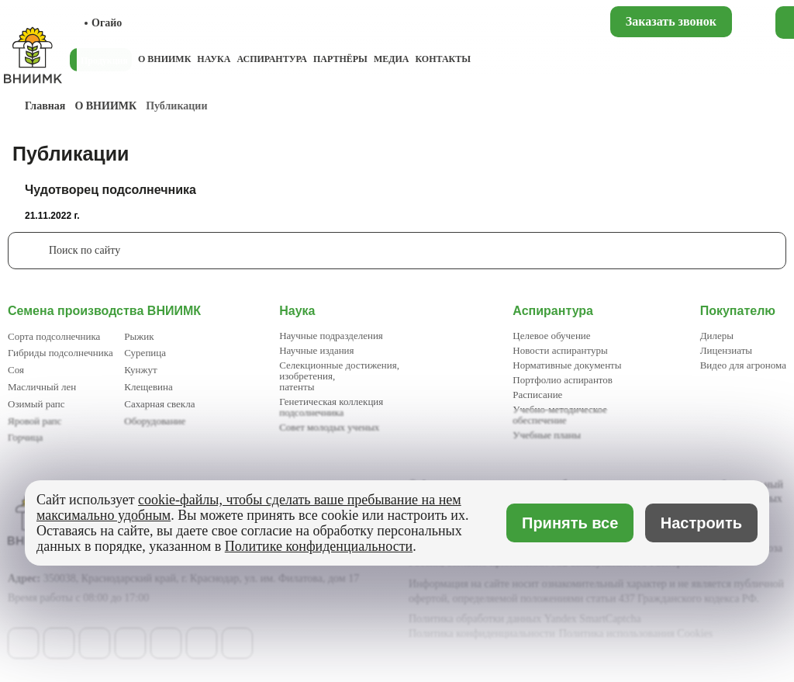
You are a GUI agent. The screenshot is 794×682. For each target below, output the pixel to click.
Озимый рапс (36, 404)
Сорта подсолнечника (54, 336)
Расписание (537, 394)
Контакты (443, 59)
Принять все (570, 522)
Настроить (701, 522)
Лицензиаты (726, 350)
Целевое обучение (551, 335)
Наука (213, 59)
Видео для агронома (743, 365)
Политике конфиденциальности (319, 546)
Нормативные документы (567, 365)
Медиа (391, 59)
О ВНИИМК (164, 59)
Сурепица (145, 352)
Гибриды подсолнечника (60, 352)
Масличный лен (42, 387)
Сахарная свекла (159, 404)
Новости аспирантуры (560, 350)
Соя (16, 370)
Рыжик (139, 336)
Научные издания (316, 350)
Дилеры (717, 335)
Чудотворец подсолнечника (110, 189)
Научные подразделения (331, 335)
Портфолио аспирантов (563, 380)
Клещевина (148, 387)
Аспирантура (271, 59)
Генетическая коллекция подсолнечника (331, 407)
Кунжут (140, 370)
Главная (45, 106)
